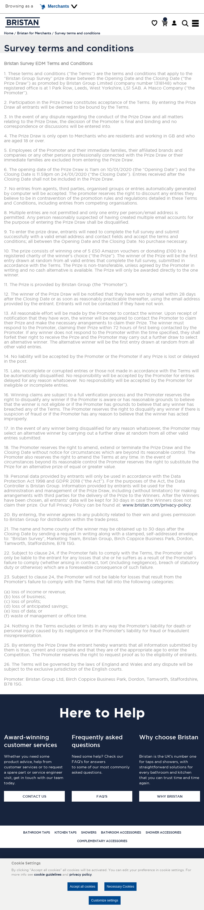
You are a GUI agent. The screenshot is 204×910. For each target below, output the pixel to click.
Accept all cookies (82, 886)
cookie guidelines (47, 874)
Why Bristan (169, 796)
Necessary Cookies (120, 886)
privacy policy (80, 874)
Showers (88, 832)
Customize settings (104, 900)
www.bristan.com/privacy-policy (156, 505)
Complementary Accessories (102, 841)
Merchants (54, 6)
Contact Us (34, 796)
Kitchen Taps (65, 832)
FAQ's (101, 796)
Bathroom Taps (36, 832)
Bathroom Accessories (121, 832)
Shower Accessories (163, 832)
